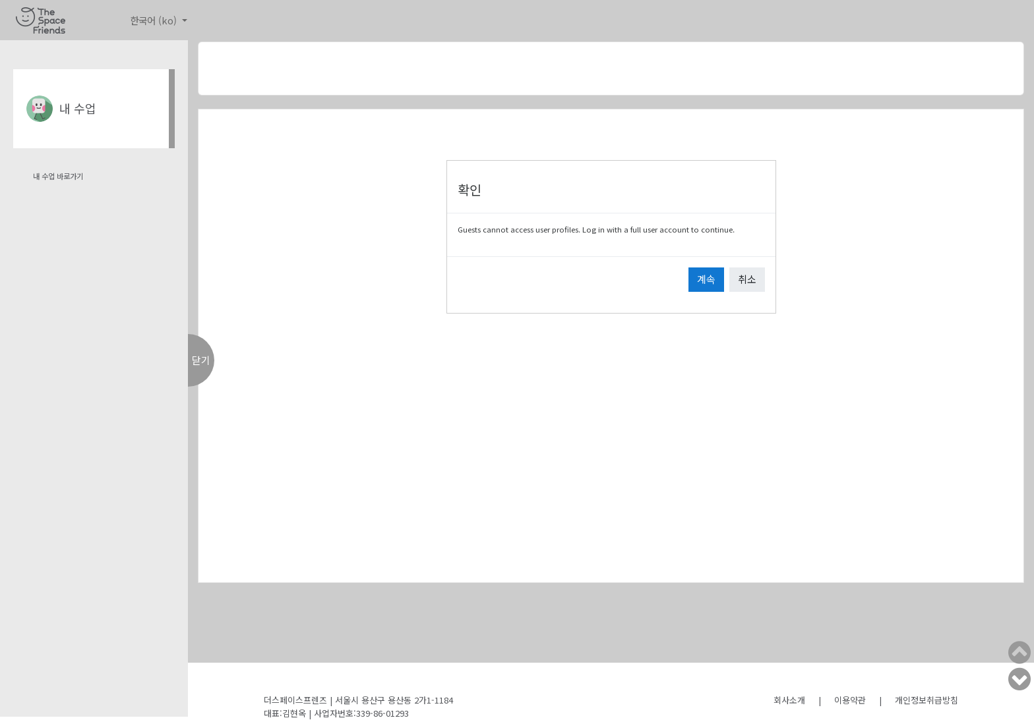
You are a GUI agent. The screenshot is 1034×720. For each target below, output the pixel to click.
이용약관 (850, 700)
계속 (706, 279)
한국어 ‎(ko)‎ (154, 20)
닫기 (201, 360)
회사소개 (789, 700)
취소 (747, 279)
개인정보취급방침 (926, 700)
